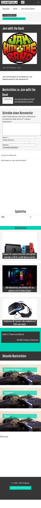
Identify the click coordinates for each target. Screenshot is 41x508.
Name (5, 137)
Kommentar (7, 122)
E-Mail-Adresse (8, 140)
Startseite (6, 9)
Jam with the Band (28, 9)
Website (5, 145)
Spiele (15, 9)
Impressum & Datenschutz (20, 488)
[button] (38, 2)
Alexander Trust (11, 15)
